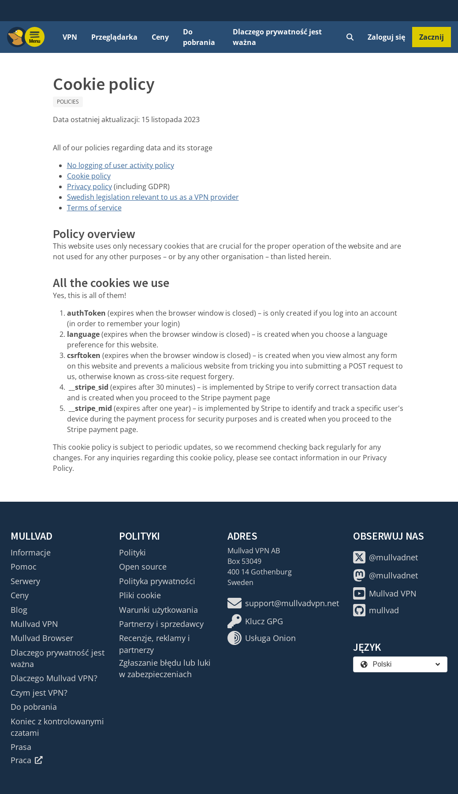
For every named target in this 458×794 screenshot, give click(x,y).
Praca (27, 760)
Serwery (25, 581)
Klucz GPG (255, 621)
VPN (70, 37)
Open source (143, 566)
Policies (68, 101)
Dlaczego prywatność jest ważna (277, 37)
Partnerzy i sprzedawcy (161, 624)
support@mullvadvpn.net (283, 603)
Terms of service (94, 207)
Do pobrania (199, 37)
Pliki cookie (140, 595)
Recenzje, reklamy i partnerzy (154, 644)
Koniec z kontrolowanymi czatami (57, 727)
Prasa (21, 747)
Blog (19, 609)
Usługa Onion (261, 638)
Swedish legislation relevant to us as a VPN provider (153, 197)
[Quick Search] (350, 37)
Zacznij (431, 37)
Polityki (132, 552)
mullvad (376, 610)
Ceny (160, 37)
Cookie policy (89, 176)
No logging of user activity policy (120, 165)
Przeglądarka (114, 37)
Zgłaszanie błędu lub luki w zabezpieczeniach (165, 668)
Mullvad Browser (42, 638)
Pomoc (24, 566)
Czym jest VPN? (39, 692)
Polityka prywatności (157, 581)
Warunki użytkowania (158, 609)
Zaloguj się (386, 37)
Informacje (31, 552)
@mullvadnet (385, 557)
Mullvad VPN (34, 624)
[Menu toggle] (35, 37)
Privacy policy (89, 186)
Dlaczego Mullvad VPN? (54, 678)
